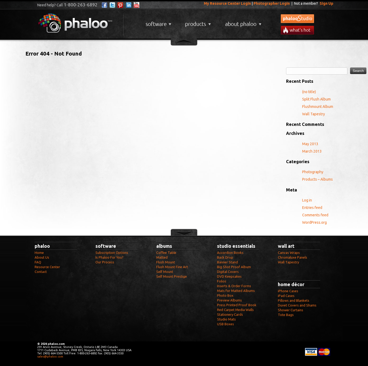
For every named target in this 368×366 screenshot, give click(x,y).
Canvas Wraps (289, 252)
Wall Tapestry (313, 114)
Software (158, 22)
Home (39, 252)
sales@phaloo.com (50, 356)
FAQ (38, 262)
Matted (162, 257)
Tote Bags (286, 315)
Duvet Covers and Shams (297, 305)
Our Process (104, 262)
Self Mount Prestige (171, 276)
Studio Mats (226, 319)
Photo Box (225, 295)
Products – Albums (317, 179)
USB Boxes (225, 324)
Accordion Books (230, 252)
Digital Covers (228, 271)
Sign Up (326, 3)
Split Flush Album (316, 99)
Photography (312, 172)
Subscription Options (111, 252)
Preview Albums (229, 300)
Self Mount (164, 271)
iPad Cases (286, 296)
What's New (297, 30)
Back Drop (225, 257)
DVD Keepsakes (229, 276)
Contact (41, 271)
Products (197, 22)
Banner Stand (227, 262)
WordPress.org (314, 222)
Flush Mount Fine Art (172, 267)
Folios (221, 281)
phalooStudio (297, 18)
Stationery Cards (230, 314)
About (242, 22)
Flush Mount (165, 262)
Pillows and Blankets (293, 300)
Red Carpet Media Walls (235, 310)
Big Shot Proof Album (234, 267)
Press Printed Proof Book (236, 305)
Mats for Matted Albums (236, 290)
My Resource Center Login (227, 3)
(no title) (309, 92)
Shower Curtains (290, 310)
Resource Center (47, 267)
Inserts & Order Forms (234, 286)
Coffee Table (166, 252)
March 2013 (312, 151)
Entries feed (312, 207)
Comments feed (315, 215)
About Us (42, 257)
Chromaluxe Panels (292, 257)
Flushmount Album (317, 106)
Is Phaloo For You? (109, 257)
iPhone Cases (288, 291)
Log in (307, 200)
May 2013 (310, 144)
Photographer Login (272, 3)
